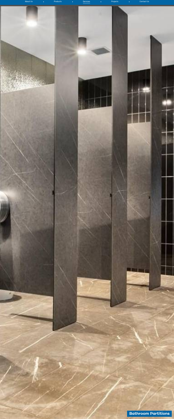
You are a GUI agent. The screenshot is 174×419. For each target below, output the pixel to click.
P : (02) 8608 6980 (140, 5)
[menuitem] (29, 14)
